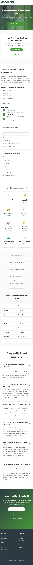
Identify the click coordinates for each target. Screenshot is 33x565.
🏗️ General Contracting (9, 146)
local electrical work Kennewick (16, 273)
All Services (3, 551)
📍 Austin (4, 328)
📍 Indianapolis (22, 336)
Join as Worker (21, 536)
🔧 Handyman (6, 140)
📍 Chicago (6, 163)
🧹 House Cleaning (7, 131)
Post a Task (4, 536)
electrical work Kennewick (10, 259)
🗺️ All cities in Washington (9, 175)
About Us (20, 549)
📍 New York (6, 157)
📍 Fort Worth (5, 332)
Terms (19, 554)
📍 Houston (6, 166)
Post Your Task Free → (16, 509)
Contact (19, 551)
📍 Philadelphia (7, 172)
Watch (2, 542)
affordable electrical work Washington (16, 266)
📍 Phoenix (6, 169)
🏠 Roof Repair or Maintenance (10, 143)
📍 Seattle (20, 341)
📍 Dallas (4, 323)
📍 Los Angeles (7, 160)
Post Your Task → (16, 49)
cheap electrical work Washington (16, 287)
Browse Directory (5, 549)
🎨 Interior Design (7, 137)
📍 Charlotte (5, 336)
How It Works (21, 540)
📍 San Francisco (6, 341)
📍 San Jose (21, 323)
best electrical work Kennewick (16, 262)
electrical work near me (24, 259)
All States (3, 554)
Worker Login (20, 538)
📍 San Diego (21, 319)
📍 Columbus (21, 332)
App (2, 540)
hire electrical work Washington (16, 276)
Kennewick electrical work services (16, 269)
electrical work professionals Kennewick (16, 280)
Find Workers (4, 538)
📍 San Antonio (6, 319)
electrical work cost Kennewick (16, 283)
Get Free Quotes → (16, 23)
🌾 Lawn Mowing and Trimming (11, 134)
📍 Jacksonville (22, 328)
